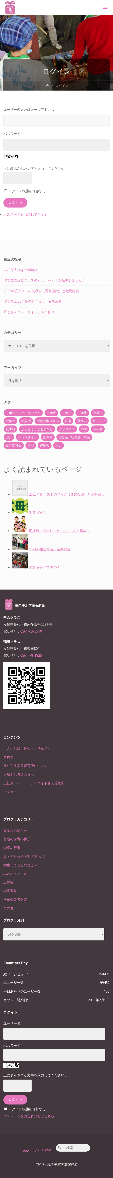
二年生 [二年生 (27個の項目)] (67, 413)
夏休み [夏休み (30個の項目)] (82, 421)
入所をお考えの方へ (18, 774)
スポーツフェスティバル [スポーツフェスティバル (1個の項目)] (23, 413)
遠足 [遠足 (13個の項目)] (58, 445)
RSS (26, 1150)
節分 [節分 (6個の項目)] (9, 437)
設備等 (8, 882)
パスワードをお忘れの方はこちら (28, 1116)
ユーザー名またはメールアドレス (28, 109)
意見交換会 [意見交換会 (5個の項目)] (14, 445)
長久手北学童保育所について (25, 765)
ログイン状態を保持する (27, 1109)
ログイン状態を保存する (27, 191)
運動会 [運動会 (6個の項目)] (44, 445)
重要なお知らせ (15, 830)
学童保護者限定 (15, 899)
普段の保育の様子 (17, 839)
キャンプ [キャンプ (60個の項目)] (99, 421)
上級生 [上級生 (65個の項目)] (98, 413)
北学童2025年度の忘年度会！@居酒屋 (33, 301)
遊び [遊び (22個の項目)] (31, 445)
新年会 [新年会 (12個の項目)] (98, 429)
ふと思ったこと (15, 873)
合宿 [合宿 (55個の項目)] (68, 421)
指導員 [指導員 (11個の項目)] (48, 437)
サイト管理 (42, 1150)
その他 (8, 908)
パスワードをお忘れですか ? (24, 214)
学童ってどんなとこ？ (20, 865)
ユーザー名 (11, 1023)
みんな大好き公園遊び (21, 269)
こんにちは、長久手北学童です (27, 748)
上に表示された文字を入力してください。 (35, 168)
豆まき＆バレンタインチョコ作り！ (31, 312)
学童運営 (10, 890)
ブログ (8, 757)
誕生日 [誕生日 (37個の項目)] (10, 429)
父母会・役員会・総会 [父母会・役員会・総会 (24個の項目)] (74, 437)
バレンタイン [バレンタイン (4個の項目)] (27, 437)
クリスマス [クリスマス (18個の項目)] (67, 429)
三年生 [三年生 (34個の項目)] (82, 413)
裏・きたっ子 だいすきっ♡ (24, 856)
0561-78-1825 (31, 655)
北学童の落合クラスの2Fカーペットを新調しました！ (44, 280)
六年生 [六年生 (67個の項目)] (10, 421)
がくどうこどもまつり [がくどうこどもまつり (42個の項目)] (37, 429)
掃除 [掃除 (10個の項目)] (84, 429)
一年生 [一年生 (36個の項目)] (51, 413)
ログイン (15, 202)
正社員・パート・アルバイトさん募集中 (33, 783)
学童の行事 (11, 847)
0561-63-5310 (31, 631)
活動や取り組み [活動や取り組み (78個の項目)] (48, 421)
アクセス (10, 791)
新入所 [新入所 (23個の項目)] (26, 421)
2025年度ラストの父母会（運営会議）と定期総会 (41, 290)
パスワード (11, 133)
